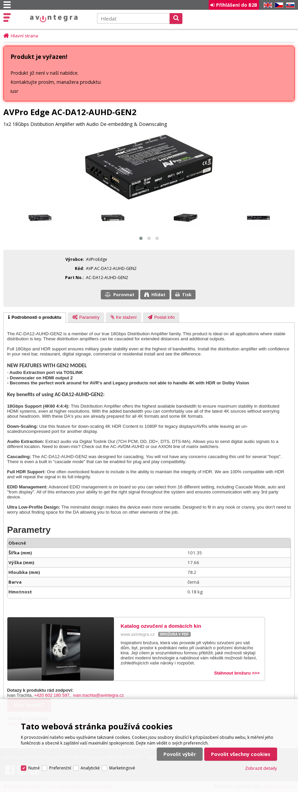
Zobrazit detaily (261, 749)
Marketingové (122, 748)
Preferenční (60, 748)
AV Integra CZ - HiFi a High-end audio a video (53, 19)
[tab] (34, 318)
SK (289, 5)
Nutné (34, 748)
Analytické (90, 748)
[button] (141, 239)
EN (266, 5)
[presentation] (35, 318)
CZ (277, 5)
